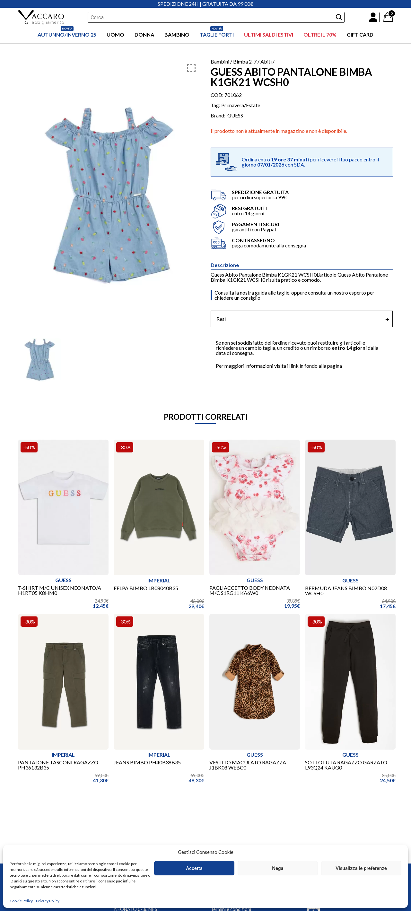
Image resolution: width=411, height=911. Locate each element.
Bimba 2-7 (245, 61)
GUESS (235, 115)
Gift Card (360, 34)
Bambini (220, 61)
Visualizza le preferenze (361, 868)
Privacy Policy (47, 900)
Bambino (176, 34)
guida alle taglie (272, 292)
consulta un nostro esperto (337, 292)
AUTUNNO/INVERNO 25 (67, 34)
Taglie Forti (217, 34)
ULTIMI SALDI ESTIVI (268, 34)
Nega (277, 868)
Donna (144, 34)
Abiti (266, 61)
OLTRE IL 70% (320, 34)
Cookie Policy (21, 900)
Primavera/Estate (240, 105)
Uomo (115, 34)
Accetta (194, 868)
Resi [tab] (221, 319)
